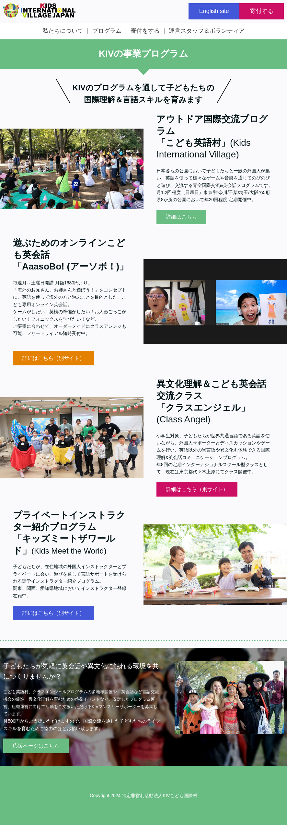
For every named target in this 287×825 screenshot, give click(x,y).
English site (214, 11)
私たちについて (62, 31)
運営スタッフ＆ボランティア (207, 31)
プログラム (106, 31)
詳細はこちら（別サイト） (53, 358)
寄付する (261, 11)
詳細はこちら (181, 217)
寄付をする (145, 31)
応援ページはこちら (36, 746)
